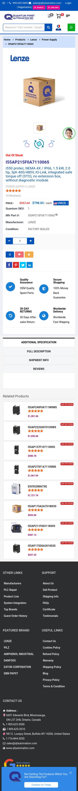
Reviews (38, 368)
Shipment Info (39, 360)
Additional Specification (38, 342)
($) (5, 3)
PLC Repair (10, 589)
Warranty (48, 660)
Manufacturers (12, 583)
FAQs (46, 602)
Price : (10, 203)
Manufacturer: (15, 222)
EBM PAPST (11, 673)
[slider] (13, 190)
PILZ (6, 647)
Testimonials (50, 615)
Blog (45, 673)
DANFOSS (10, 660)
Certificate (49, 609)
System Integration (15, 602)
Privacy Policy (51, 679)
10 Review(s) (13, 195)
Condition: (12, 229)
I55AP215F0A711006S (21, 44)
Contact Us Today (41, 784)
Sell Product (50, 589)
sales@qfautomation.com (45, 3)
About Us (48, 583)
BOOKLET (39, 7)
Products (20, 39)
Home (7, 39)
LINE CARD (53, 7)
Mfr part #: (13, 215)
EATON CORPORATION (17, 666)
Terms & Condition (54, 686)
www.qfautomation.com (20, 748)
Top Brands (10, 609)
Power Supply (49, 39)
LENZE (8, 641)
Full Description (39, 351)
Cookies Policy (51, 647)
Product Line (11, 596)
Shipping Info (51, 596)
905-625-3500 (18, 3)
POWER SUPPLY (15, 186)
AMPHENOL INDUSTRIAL (19, 654)
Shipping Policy (52, 666)
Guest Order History (15, 615)
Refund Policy (51, 654)
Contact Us (49, 641)
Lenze (33, 39)
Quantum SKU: (15, 208)
